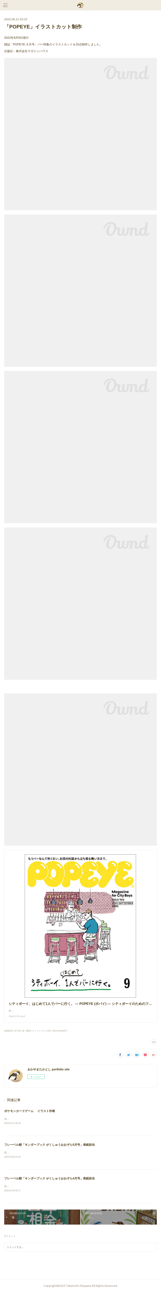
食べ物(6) (26, 1031)
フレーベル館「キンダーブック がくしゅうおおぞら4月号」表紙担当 (49, 1179)
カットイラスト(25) (41, 1031)
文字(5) (17, 1031)
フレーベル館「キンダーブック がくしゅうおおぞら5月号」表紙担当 (49, 1145)
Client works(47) (59, 1031)
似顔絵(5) (8, 1031)
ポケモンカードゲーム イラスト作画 (29, 1111)
